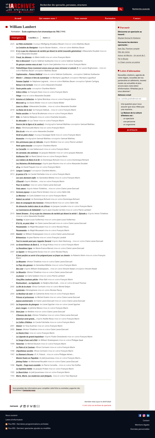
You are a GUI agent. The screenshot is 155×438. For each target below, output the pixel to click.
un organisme (128, 125)
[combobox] (79, 9)
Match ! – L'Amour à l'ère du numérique (32, 77)
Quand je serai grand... (26, 318)
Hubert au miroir (23, 199)
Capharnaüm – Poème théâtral (29, 74)
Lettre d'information (14, 419)
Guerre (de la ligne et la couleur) (30, 124)
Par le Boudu (123, 59)
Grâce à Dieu (21, 92)
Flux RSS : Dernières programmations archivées (27, 424)
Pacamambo (21, 227)
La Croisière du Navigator (27, 47)
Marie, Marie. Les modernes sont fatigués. (34, 376)
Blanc (18, 128)
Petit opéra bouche (24, 145)
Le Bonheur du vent (24, 293)
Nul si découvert (23, 61)
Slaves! (19, 326)
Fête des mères (124, 52)
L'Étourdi (20, 181)
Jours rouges (21, 308)
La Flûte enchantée (24, 44)
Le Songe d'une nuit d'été (27, 340)
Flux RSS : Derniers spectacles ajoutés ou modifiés (28, 428)
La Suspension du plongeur (27, 304)
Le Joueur (20, 276)
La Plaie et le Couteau (25, 347)
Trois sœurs (21, 188)
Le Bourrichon (22, 372)
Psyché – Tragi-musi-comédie (28, 365)
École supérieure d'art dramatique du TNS (41, 31)
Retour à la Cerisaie (24, 85)
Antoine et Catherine (25, 99)
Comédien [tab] (33, 38)
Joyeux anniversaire (24, 301)
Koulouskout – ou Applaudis (28, 283)
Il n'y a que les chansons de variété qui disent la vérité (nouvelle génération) (48, 51)
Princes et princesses (25, 297)
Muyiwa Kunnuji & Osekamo (129, 38)
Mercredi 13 (21, 102)
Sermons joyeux (23, 192)
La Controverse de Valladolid (28, 210)
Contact (136, 18)
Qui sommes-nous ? (48, 18)
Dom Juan (20, 311)
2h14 (18, 167)
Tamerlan (20, 344)
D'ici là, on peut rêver (25, 223)
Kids (18, 117)
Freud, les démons (24, 57)
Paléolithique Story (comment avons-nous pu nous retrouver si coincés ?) (47, 68)
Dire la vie (20, 131)
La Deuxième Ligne (24, 248)
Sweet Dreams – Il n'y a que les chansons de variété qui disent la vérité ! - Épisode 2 (51, 213)
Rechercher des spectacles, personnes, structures (63, 5)
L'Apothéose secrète (24, 351)
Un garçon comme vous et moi (29, 64)
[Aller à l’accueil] (20, 12)
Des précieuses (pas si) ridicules (29, 142)
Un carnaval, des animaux (27, 153)
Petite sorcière (22, 113)
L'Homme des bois (23, 315)
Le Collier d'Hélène (24, 322)
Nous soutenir (80, 18)
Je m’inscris (132, 130)
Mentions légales (142, 425)
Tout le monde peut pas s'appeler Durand (33, 241)
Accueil (18, 18)
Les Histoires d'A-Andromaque (29, 163)
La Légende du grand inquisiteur (30, 336)
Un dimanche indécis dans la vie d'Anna (33, 206)
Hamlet (19, 234)
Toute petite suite (23, 88)
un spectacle (127, 119)
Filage (18, 95)
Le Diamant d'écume (24, 354)
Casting (19, 219)
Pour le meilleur (23, 185)
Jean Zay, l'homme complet (128, 48)
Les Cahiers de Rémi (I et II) (28, 160)
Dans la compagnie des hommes (30, 203)
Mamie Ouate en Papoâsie (27, 358)
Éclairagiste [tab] (18, 38)
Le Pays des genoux (24, 265)
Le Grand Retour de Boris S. (27, 244)
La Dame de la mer (24, 110)
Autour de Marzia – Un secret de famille (132, 55)
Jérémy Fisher (22, 361)
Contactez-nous (29, 390)
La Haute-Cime (22, 333)
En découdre (21, 120)
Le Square (20, 252)
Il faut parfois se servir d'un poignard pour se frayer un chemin (43, 255)
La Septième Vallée (24, 369)
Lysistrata (20, 290)
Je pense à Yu (21, 174)
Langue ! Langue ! (23, 170)
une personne (128, 122)
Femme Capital (22, 81)
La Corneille (21, 149)
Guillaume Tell (22, 156)
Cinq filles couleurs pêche (27, 279)
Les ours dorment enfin (26, 178)
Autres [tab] (46, 38)
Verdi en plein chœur (25, 135)
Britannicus (21, 237)
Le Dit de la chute (23, 286)
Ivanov (19, 329)
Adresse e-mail (124, 95)
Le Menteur (21, 195)
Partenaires (110, 18)
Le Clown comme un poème (129, 62)
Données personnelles (140, 429)
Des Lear (19, 268)
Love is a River (22, 106)
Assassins (20, 138)
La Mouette (21, 261)
